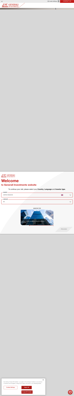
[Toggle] (72, 5)
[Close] (43, 390)
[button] (52, 1)
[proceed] (64, 229)
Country (5, 192)
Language (5, 199)
